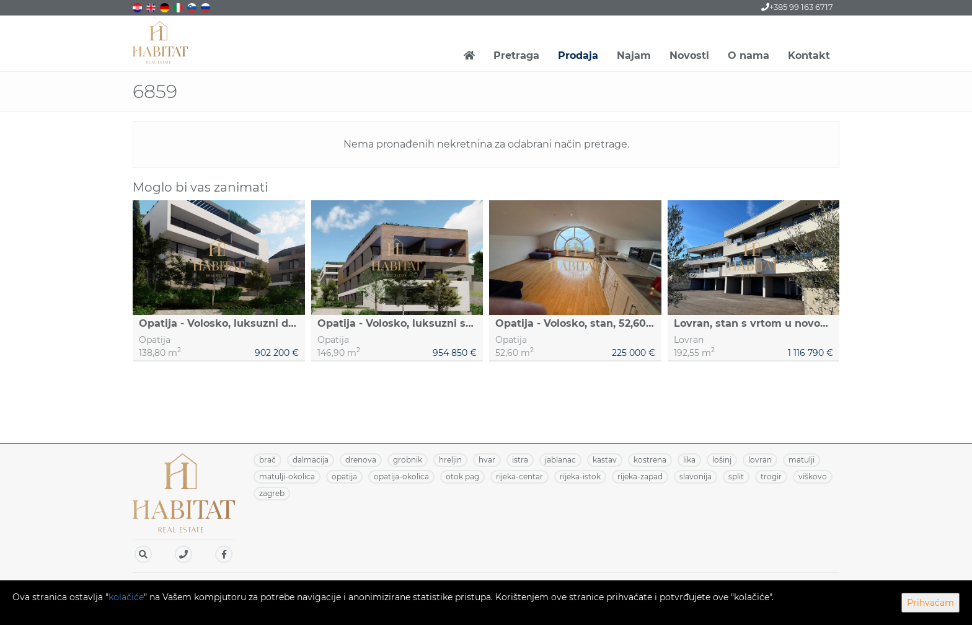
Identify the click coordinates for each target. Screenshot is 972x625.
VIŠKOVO (812, 476)
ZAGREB (272, 493)
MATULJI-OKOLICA (287, 476)
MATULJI (802, 459)
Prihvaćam (930, 602)
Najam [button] (634, 55)
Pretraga (516, 55)
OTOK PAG (462, 476)
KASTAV (605, 459)
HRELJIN (450, 459)
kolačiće (126, 597)
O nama (748, 55)
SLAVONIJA (695, 476)
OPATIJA (344, 476)
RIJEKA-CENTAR (519, 476)
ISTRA (520, 459)
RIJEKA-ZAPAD (640, 476)
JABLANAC (560, 459)
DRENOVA (360, 459)
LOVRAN (760, 459)
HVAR (487, 459)
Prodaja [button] (578, 55)
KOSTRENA (650, 459)
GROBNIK (407, 459)
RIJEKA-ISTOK (580, 476)
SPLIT (736, 476)
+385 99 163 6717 (797, 7)
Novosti (689, 55)
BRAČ (267, 459)
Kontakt (809, 55)
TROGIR (771, 476)
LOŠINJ (721, 459)
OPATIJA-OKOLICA (401, 476)
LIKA (689, 459)
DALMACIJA (311, 459)
